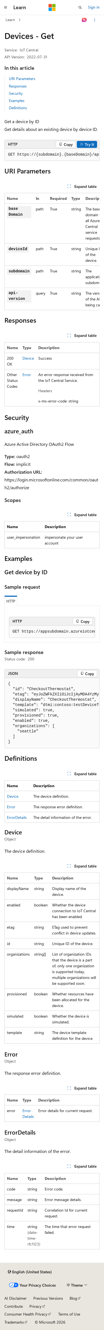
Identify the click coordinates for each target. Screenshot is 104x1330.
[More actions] (95, 20)
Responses (18, 86)
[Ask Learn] (84, 20)
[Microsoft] (52, 7)
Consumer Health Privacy (25, 1314)
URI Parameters (22, 78)
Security (16, 93)
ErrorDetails (17, 817)
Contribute (13, 1306)
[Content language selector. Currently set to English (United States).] (29, 1271)
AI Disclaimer (15, 1298)
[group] (52, 155)
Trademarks (14, 1322)
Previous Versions (48, 1298)
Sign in (94, 7)
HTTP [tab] (10, 601)
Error (26, 374)
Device (28, 358)
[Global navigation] (5, 8)
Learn (10, 19)
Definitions (18, 107)
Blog (73, 1298)
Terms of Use (69, 1314)
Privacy (35, 1306)
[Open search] (80, 8)
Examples (16, 100)
